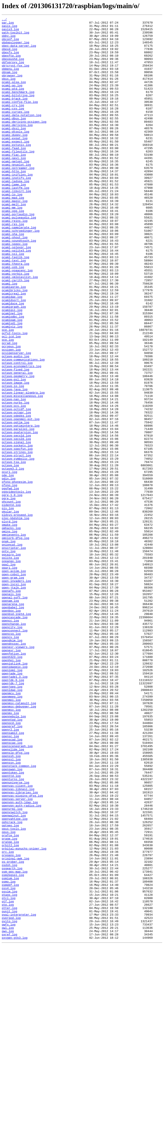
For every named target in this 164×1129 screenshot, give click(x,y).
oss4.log (8, 1062)
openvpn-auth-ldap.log (20, 959)
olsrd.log (9, 622)
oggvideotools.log (16, 587)
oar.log (8, 24)
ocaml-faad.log (14, 174)
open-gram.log (13, 690)
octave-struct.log (16, 543)
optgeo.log (10, 987)
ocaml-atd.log (13, 103)
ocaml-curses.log (15, 131)
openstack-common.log (19, 916)
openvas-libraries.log (20, 947)
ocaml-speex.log (14, 289)
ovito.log (9, 1102)
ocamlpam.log (12, 381)
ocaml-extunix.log (16, 170)
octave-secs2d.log (16, 523)
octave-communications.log (23, 428)
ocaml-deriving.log (17, 147)
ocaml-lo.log (12, 230)
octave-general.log (17, 444)
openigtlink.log (14, 793)
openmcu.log (11, 829)
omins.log (9, 634)
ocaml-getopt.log (15, 190)
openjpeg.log (12, 821)
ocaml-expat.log (14, 163)
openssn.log (11, 912)
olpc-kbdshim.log (15, 618)
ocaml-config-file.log (20, 119)
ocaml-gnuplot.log (16, 194)
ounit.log (9, 1090)
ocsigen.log (11, 416)
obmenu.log (10, 79)
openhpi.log (11, 789)
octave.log (10, 555)
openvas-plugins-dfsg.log (22, 951)
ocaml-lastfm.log (15, 222)
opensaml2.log (13, 876)
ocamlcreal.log (14, 349)
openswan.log (12, 920)
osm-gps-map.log (14, 1043)
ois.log (8, 607)
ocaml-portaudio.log (18, 254)
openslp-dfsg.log (15, 900)
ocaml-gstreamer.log (18, 198)
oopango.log (11, 670)
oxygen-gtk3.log (14, 1122)
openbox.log (11, 729)
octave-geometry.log (18, 448)
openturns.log (13, 932)
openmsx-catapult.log (19, 840)
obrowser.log (12, 87)
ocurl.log (9, 563)
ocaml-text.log (14, 309)
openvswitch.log (14, 971)
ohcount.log (11, 599)
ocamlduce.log (13, 361)
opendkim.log (12, 765)
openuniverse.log (15, 936)
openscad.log (12, 884)
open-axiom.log (14, 682)
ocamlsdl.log (12, 385)
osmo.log (8, 1055)
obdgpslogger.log (15, 48)
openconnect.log (14, 753)
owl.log (8, 1110)
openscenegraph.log (17, 892)
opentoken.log (13, 924)
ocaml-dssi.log (14, 151)
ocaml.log (9, 337)
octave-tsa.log (14, 551)
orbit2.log (10, 1011)
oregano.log (11, 1023)
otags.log (9, 1070)
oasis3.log (10, 32)
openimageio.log (14, 797)
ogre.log (8, 595)
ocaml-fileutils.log (18, 178)
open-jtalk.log (14, 702)
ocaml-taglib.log (15, 305)
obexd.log (9, 55)
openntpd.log (12, 860)
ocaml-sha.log (13, 277)
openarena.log (13, 722)
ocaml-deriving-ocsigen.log (24, 143)
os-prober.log (13, 1031)
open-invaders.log (16, 694)
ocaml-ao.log (12, 99)
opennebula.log (14, 856)
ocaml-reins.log (14, 262)
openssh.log (11, 904)
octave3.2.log (13, 559)
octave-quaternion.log (20, 515)
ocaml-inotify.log (16, 210)
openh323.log (12, 785)
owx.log (8, 1114)
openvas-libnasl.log (18, 944)
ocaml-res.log (13, 266)
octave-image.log (15, 456)
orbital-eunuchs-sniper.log (24, 1015)
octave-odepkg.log (16, 496)
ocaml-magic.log (14, 238)
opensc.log (10, 880)
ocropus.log (11, 412)
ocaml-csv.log (13, 127)
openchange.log (14, 745)
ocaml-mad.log (13, 234)
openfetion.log (14, 781)
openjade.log (12, 805)
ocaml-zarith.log (15, 333)
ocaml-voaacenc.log (17, 321)
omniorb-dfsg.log (15, 642)
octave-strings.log (17, 539)
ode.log (8, 567)
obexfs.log (10, 59)
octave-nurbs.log (15, 480)
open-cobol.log (14, 686)
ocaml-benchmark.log (18, 107)
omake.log (9, 626)
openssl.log (11, 908)
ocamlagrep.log (14, 341)
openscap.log (12, 888)
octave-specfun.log (17, 535)
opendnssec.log (14, 769)
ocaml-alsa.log (14, 95)
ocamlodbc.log (13, 377)
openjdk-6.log (13, 813)
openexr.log (11, 777)
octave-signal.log (16, 527)
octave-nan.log (14, 476)
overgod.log (11, 1098)
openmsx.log (11, 848)
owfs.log (8, 1106)
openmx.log (10, 852)
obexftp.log (11, 63)
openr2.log (10, 872)
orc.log (8, 1019)
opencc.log (10, 741)
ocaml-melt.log (14, 242)
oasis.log (9, 28)
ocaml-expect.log (15, 166)
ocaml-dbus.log (14, 139)
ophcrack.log (12, 983)
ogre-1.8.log (12, 591)
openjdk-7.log (13, 817)
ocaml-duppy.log (14, 159)
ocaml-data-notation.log (21, 135)
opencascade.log (14, 737)
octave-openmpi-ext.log (21, 500)
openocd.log (11, 864)
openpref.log (12, 868)
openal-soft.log (14, 714)
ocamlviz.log (12, 389)
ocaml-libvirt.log (16, 226)
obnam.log (9, 83)
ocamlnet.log (12, 373)
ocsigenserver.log (16, 420)
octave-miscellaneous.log (22, 472)
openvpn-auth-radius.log (21, 963)
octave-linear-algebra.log (23, 468)
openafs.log (11, 706)
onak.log (8, 646)
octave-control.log (17, 432)
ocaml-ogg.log (13, 250)
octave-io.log (13, 460)
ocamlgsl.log (12, 369)
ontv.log (8, 658)
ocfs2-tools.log (14, 396)
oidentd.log (11, 603)
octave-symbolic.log (18, 547)
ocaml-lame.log (14, 218)
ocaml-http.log (14, 202)
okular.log (10, 611)
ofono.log (9, 579)
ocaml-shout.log (14, 281)
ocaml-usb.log (13, 317)
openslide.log (13, 896)
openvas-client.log (17, 940)
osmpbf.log (10, 1059)
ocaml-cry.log (13, 123)
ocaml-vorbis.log (15, 325)
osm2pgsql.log (13, 1047)
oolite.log (10, 666)
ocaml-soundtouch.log (19, 285)
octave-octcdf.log (16, 488)
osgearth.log (12, 1039)
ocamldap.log (12, 353)
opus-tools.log (14, 991)
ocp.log (8, 404)
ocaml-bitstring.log (18, 111)
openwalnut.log (14, 975)
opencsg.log (11, 757)
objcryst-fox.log (15, 75)
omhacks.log (11, 630)
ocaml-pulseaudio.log (19, 258)
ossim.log (9, 1066)
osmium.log (10, 1051)
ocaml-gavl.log (14, 186)
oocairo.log (11, 662)
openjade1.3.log (14, 809)
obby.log (8, 40)
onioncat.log (12, 650)
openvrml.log (12, 967)
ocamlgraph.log (14, 365)
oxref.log (9, 1118)
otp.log (8, 1082)
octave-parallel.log (18, 511)
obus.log (8, 91)
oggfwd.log (10, 583)
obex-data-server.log (19, 52)
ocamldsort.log (14, 357)
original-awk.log (15, 1027)
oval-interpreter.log (19, 1094)
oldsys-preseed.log (17, 614)
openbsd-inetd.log (16, 733)
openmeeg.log (12, 833)
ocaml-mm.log (12, 246)
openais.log (11, 710)
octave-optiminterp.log (21, 507)
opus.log (8, 995)
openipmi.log (12, 801)
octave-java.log (14, 464)
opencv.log (10, 761)
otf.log (8, 1078)
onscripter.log (14, 654)
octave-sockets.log (17, 531)
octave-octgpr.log (16, 492)
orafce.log (10, 999)
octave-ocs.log (14, 484)
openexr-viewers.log (18, 773)
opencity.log (12, 749)
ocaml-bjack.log (14, 115)
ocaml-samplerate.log (19, 270)
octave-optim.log (15, 503)
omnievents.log (14, 638)
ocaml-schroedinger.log (21, 274)
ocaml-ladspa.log (15, 214)
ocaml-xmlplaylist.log (20, 329)
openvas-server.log (17, 955)
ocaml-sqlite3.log (16, 297)
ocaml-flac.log (14, 182)
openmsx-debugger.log (19, 844)
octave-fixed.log (15, 440)
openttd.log (11, 928)
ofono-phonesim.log (17, 575)
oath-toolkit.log (15, 36)
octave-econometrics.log (21, 436)
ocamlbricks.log (14, 345)
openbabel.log (13, 725)
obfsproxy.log (13, 71)
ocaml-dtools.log (15, 155)
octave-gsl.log (14, 452)
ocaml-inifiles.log (17, 206)
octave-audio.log (15, 424)
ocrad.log (9, 408)
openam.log (10, 718)
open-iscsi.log (14, 698)
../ (4, 20)
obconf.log (10, 44)
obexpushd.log (13, 67)
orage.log (9, 1003)
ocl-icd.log (11, 400)
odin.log (8, 571)
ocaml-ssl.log (13, 301)
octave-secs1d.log (16, 519)
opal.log (8, 674)
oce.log (8, 392)
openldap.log (12, 825)
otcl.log (8, 1074)
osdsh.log (9, 1035)
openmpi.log (11, 836)
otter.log (9, 1086)
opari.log (9, 678)
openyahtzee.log (14, 979)
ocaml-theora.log (15, 313)
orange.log (10, 1007)
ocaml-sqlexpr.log (16, 293)
